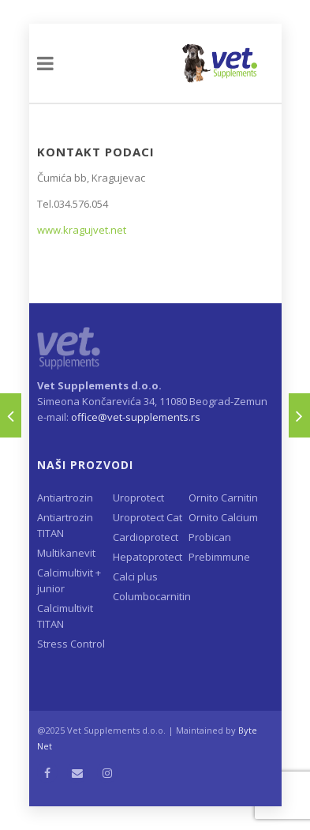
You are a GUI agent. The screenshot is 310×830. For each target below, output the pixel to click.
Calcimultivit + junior (69, 580)
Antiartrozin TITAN (65, 525)
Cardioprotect (145, 537)
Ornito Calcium (223, 517)
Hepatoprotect (147, 557)
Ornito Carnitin (223, 497)
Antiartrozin (65, 497)
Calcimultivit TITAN (65, 616)
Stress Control (71, 644)
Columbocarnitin (151, 596)
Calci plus (135, 576)
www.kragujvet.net (81, 230)
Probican (210, 537)
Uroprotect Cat (147, 517)
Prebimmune (219, 557)
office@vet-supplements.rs (135, 417)
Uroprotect (138, 497)
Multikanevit (66, 553)
